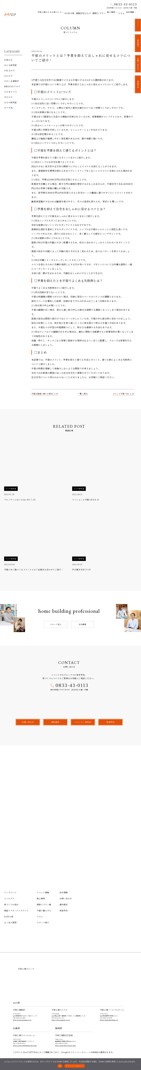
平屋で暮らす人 (44, 910)
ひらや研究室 (10, 102)
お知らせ (8, 59)
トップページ (10, 892)
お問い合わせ (65, 898)
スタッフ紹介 (56, 624)
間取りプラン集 (44, 904)
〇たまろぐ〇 (10, 91)
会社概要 (82, 624)
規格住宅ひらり (85, 12)
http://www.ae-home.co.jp (22, 1020)
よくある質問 (10, 922)
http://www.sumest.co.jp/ (61, 1020)
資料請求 (63, 904)
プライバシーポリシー (80, 1052)
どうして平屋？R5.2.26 (123, 393)
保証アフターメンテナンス (16, 910)
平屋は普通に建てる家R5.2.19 (45, 393)
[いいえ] (137, 1064)
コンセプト (9, 898)
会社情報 (130, 12)
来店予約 (63, 910)
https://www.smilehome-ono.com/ (25, 1045)
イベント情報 (43, 892)
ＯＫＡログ (9, 70)
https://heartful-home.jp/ (109, 1020)
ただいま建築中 (11, 81)
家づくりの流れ (11, 904)
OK (60, 1066)
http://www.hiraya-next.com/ (65, 1045)
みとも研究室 (10, 65)
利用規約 (97, 1052)
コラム (121, 12)
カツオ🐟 (8, 107)
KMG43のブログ (12, 86)
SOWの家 (72, 12)
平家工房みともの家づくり (52, 12)
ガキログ (8, 97)
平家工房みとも (10, 12)
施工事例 (112, 12)
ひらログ (8, 75)
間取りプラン (100, 12)
